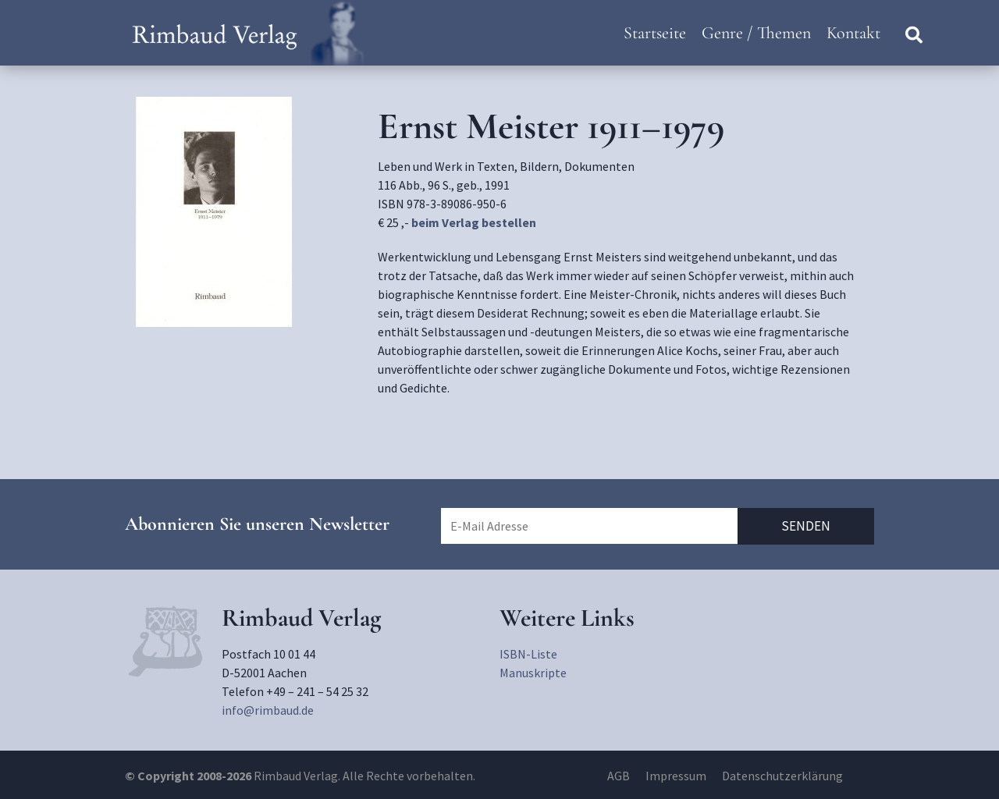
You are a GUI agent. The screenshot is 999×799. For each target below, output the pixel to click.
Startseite (655, 33)
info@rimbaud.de (268, 710)
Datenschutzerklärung (782, 775)
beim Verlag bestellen (473, 222)
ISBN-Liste (528, 654)
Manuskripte (533, 672)
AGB (618, 775)
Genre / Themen (756, 33)
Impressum (675, 775)
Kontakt (853, 33)
